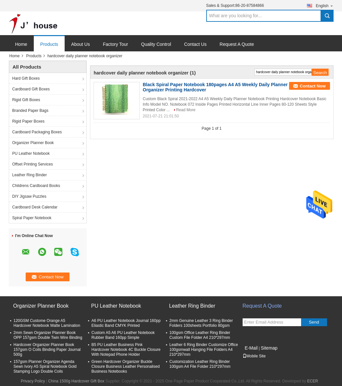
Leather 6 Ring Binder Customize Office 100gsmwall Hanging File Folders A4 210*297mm (204, 349)
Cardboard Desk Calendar (34, 207)
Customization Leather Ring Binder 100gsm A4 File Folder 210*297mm (200, 364)
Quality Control (156, 44)
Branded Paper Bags (30, 110)
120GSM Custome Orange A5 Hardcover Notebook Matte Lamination (47, 323)
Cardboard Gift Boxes (31, 89)
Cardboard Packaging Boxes (37, 132)
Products (49, 44)
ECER (312, 381)
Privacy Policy (33, 381)
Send (314, 322)
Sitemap (269, 348)
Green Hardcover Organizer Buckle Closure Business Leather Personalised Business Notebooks (126, 366)
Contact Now (312, 86)
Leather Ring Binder (29, 175)
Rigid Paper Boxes (28, 121)
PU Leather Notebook (31, 153)
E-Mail (251, 348)
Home (21, 44)
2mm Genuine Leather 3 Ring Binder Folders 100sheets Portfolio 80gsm (201, 323)
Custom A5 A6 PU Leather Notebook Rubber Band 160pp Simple (123, 335)
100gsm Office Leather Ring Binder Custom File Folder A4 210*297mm (200, 335)
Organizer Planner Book (33, 142)
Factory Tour (115, 44)
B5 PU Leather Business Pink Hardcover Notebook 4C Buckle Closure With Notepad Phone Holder (126, 349)
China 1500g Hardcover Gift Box (76, 381)
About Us (80, 44)
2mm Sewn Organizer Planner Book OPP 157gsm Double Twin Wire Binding (48, 335)
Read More (185, 110)
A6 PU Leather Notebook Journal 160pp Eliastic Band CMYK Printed (126, 323)
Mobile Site (254, 356)
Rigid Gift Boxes (26, 100)
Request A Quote (237, 44)
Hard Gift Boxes (26, 78)
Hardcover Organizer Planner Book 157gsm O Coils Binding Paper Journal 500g (47, 349)
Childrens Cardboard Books (36, 185)
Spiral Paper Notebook (32, 218)
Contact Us (195, 44)
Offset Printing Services (32, 164)
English (324, 5)
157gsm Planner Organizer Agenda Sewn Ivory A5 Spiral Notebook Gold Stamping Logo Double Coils (45, 366)
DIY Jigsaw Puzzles (29, 196)
